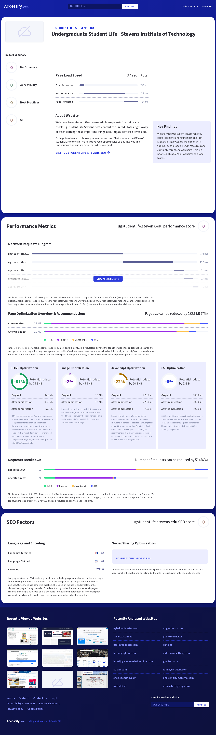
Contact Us (40, 698)
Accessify (16, 6)
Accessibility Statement (21, 703)
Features (24, 698)
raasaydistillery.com (175, 669)
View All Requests (108, 278)
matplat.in (119, 686)
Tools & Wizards (189, 6)
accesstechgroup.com (176, 686)
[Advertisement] (131, 58)
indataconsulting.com (176, 653)
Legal (54, 698)
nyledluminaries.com (125, 628)
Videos (11, 698)
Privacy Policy (15, 708)
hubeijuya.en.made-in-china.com (133, 661)
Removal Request (49, 703)
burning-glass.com (124, 653)
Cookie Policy (35, 708)
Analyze (130, 6)
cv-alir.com (120, 669)
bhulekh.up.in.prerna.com (178, 677)
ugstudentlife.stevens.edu (72, 28)
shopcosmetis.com (124, 677)
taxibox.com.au (122, 636)
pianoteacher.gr (172, 636)
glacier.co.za (170, 661)
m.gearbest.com (173, 628)
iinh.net (167, 644)
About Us (207, 6)
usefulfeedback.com (125, 644)
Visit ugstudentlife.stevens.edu (83, 153)
